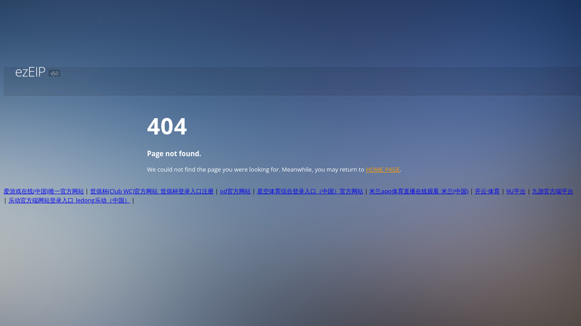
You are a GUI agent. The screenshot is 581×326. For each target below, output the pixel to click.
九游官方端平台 (552, 191)
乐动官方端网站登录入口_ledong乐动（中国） (69, 200)
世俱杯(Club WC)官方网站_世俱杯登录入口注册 (152, 191)
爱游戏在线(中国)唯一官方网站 (44, 191)
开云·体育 (487, 191)
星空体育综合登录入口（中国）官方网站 (310, 191)
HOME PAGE (383, 169)
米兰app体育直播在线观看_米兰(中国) (419, 191)
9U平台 (516, 191)
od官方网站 (235, 191)
